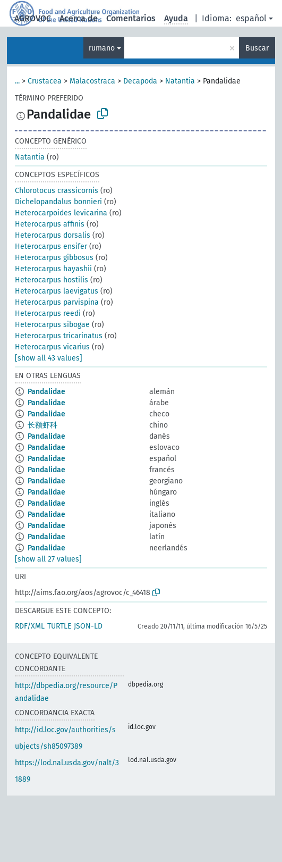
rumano (102, 48)
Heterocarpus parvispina (57, 302)
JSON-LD (88, 626)
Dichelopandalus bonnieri (58, 201)
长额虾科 (42, 425)
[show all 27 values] (48, 559)
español (251, 18)
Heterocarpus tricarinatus (58, 335)
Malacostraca (92, 81)
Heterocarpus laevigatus (56, 291)
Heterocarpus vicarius (52, 347)
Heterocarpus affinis (49, 224)
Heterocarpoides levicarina (61, 212)
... (17, 81)
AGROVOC (32, 18)
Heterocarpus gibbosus (54, 257)
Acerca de (78, 18)
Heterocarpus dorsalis (52, 235)
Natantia (180, 81)
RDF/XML (30, 626)
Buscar (257, 48)
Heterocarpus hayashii (53, 268)
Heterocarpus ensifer (51, 246)
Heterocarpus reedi (48, 313)
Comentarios (131, 18)
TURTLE (59, 626)
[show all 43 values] (48, 358)
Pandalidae (46, 391)
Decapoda (140, 81)
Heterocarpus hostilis (51, 279)
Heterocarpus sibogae (52, 324)
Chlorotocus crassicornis (56, 190)
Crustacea (45, 81)
